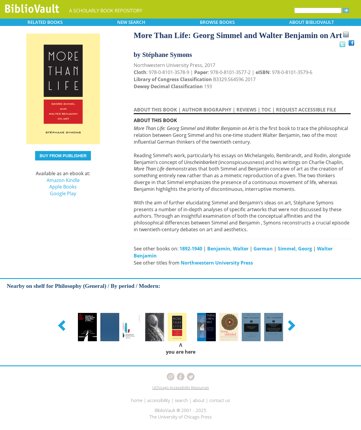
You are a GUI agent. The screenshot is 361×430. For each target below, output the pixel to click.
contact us (219, 400)
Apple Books (63, 186)
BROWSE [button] (217, 22)
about (199, 400)
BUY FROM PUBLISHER (63, 155)
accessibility (158, 400)
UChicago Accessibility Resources (180, 387)
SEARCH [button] (131, 22)
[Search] (318, 10)
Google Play (63, 193)
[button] (62, 325)
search (181, 400)
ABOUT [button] (311, 22)
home (137, 400)
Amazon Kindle (63, 180)
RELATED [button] (45, 22)
